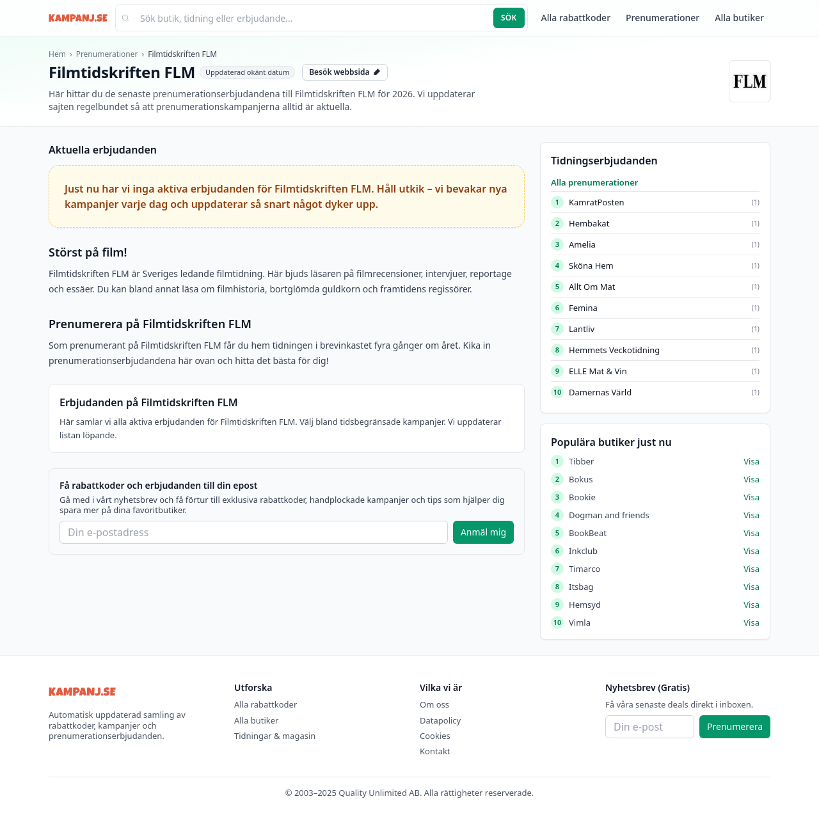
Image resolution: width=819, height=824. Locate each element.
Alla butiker (739, 18)
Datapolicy (440, 720)
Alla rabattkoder (575, 18)
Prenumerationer (662, 18)
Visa (751, 461)
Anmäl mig (483, 532)
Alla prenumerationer (594, 182)
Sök (509, 17)
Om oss (434, 704)
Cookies (435, 735)
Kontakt (435, 751)
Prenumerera (735, 726)
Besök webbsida (345, 72)
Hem (57, 54)
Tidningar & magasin (274, 735)
